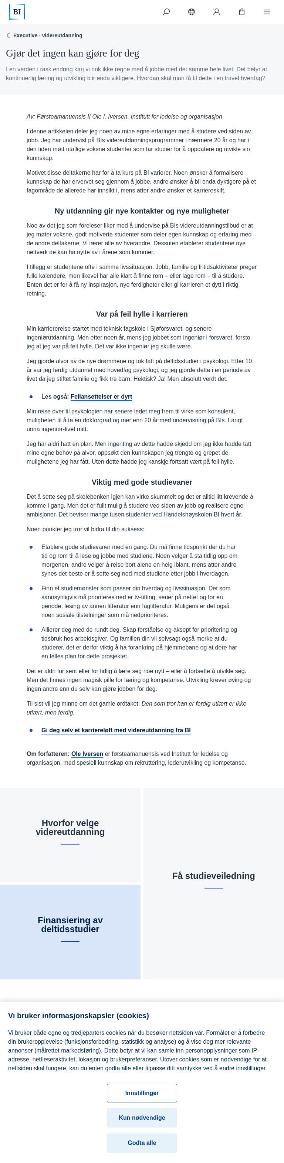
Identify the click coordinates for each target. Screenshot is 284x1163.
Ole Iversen (87, 754)
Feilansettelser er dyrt (101, 396)
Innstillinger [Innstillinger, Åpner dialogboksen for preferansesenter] (142, 1096)
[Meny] (267, 12)
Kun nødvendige (142, 1121)
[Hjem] (17, 12)
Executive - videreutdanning (43, 35)
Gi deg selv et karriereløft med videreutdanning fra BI (116, 730)
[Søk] (166, 12)
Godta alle (142, 1146)
